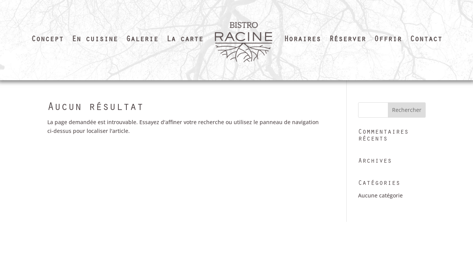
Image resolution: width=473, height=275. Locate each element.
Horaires (302, 40)
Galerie (142, 40)
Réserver (347, 40)
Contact (426, 40)
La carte (184, 40)
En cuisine (95, 40)
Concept (47, 40)
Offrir (388, 40)
